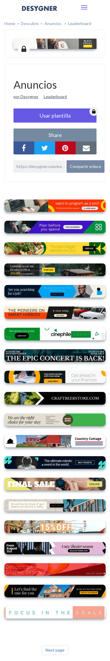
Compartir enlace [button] (85, 166)
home (9, 23)
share (55, 135)
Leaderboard (79, 23)
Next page (55, 649)
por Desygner (25, 96)
